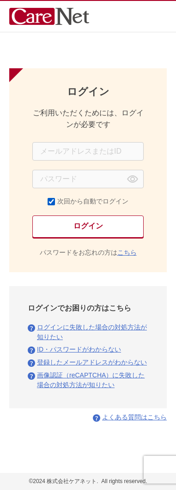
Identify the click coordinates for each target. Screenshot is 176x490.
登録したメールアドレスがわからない (92, 362)
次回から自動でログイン (92, 201)
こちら (127, 252)
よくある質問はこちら (134, 417)
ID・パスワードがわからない (79, 349)
